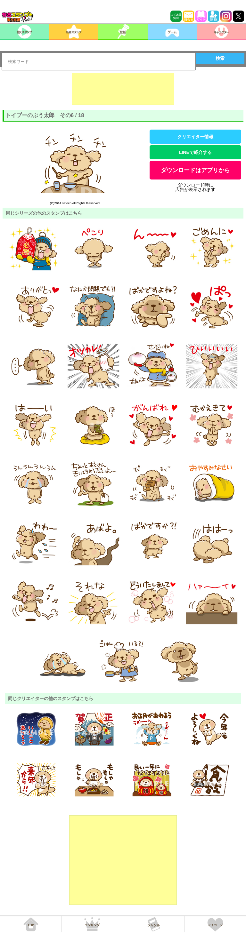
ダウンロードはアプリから (195, 170)
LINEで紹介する (195, 152)
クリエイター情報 (195, 136)
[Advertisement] (123, 89)
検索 (220, 58)
